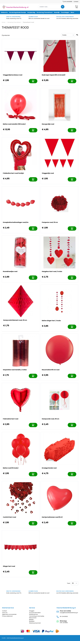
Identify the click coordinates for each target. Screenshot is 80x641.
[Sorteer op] (68, 35)
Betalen (31, 619)
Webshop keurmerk (35, 623)
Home (3, 22)
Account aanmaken (35, 612)
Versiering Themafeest (14, 22)
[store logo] (15, 6)
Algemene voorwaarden (9, 614)
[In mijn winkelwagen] (33, 81)
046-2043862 (64, 622)
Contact (76, 1)
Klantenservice (33, 614)
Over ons (4, 612)
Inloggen (31, 611)
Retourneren (32, 618)
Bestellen (31, 621)
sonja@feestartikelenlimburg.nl (69, 612)
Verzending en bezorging (36, 616)
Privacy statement (7, 616)
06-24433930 (64, 616)
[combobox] (51, 7)
